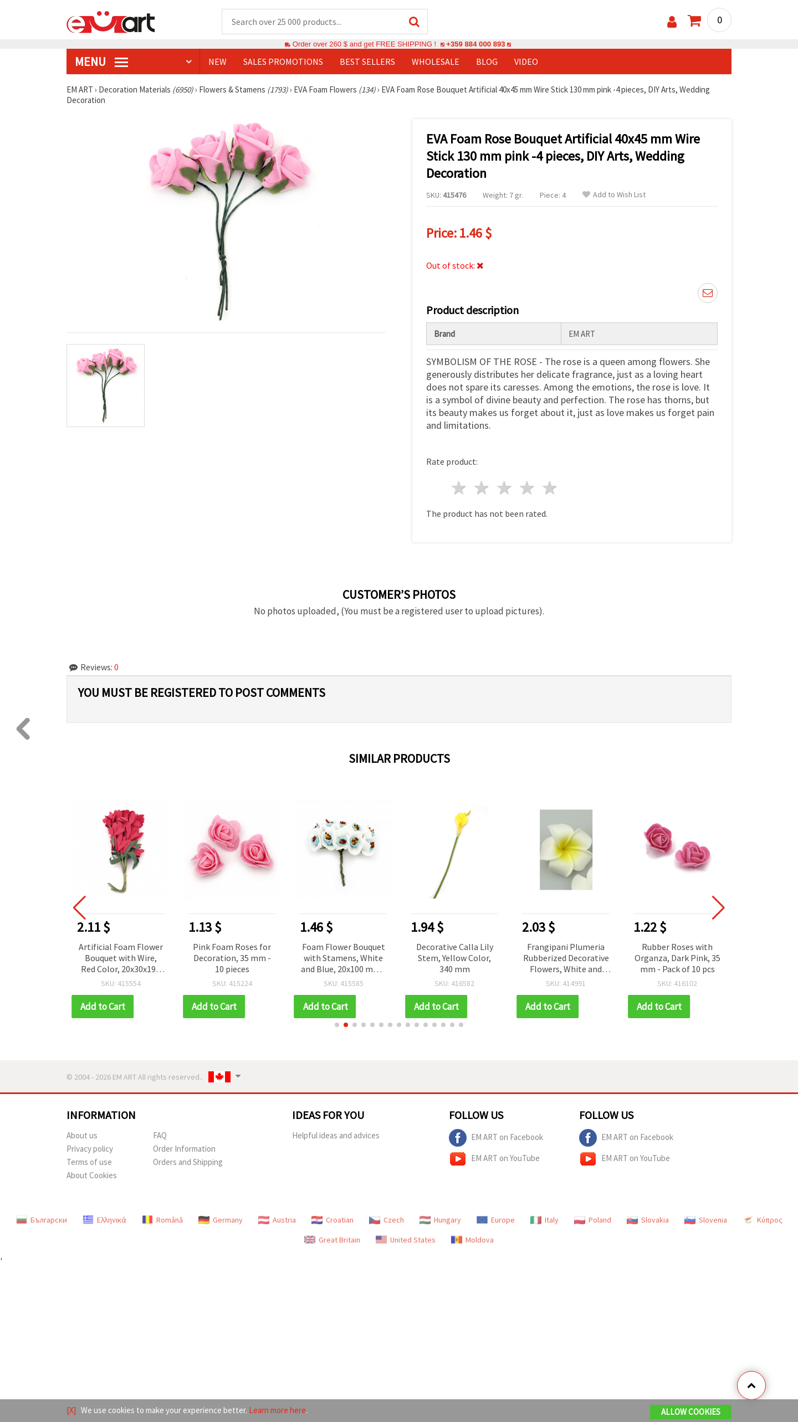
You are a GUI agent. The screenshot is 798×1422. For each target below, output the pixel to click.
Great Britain (332, 1239)
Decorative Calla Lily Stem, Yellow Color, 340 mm (454, 957)
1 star (459, 487)
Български (41, 1219)
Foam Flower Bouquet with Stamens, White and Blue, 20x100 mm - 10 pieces (343, 958)
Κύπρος (762, 1219)
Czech (386, 1220)
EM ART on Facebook (496, 1138)
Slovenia (705, 1220)
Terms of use (89, 1162)
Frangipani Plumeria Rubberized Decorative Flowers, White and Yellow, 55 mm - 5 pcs (566, 958)
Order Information (184, 1148)
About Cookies (91, 1175)
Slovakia (648, 1220)
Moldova (472, 1239)
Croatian (332, 1220)
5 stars (550, 487)
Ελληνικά (104, 1219)
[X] (71, 1410)
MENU (101, 61)
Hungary (440, 1220)
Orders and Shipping (188, 1162)
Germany (220, 1220)
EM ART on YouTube (494, 1159)
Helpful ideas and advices (336, 1135)
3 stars (505, 487)
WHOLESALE (435, 61)
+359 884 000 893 (475, 44)
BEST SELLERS (367, 61)
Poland (592, 1220)
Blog (487, 61)
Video (526, 61)
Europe (496, 1219)
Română (162, 1219)
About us (82, 1135)
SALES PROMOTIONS (283, 61)
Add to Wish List (614, 195)
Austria (277, 1220)
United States (406, 1239)
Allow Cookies (690, 1411)
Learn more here (277, 1410)
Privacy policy (89, 1148)
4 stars (527, 487)
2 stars (482, 487)
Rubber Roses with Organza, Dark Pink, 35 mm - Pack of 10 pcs (677, 957)
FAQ (160, 1135)
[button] (337, 1025)
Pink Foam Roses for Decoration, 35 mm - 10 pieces (232, 957)
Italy (544, 1220)
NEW (217, 61)
